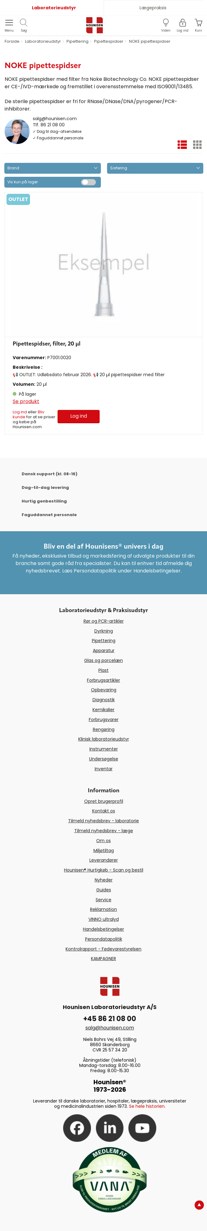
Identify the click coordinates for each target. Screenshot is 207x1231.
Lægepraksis (153, 8)
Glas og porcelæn (103, 660)
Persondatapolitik (103, 939)
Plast (103, 670)
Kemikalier (103, 710)
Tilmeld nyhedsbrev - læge (103, 831)
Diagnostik (104, 700)
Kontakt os (103, 811)
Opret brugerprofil (103, 801)
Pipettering (103, 640)
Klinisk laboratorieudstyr (103, 739)
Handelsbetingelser (103, 929)
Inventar (104, 769)
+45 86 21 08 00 (109, 1019)
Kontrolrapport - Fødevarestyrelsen (103, 949)
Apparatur (103, 650)
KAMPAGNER (103, 958)
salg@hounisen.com (55, 118)
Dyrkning (103, 631)
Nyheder (104, 880)
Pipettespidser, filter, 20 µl (46, 344)
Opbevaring (103, 690)
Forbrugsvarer (104, 719)
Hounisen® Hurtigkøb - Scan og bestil (103, 870)
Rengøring (103, 729)
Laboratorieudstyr (54, 8)
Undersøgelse (103, 759)
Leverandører (103, 860)
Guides (103, 890)
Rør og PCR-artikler (104, 621)
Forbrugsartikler (103, 680)
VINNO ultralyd (103, 919)
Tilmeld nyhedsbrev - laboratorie (103, 821)
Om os (103, 840)
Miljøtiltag (103, 850)
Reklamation (103, 909)
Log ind (20, 412)
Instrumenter (103, 749)
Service (103, 900)
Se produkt (26, 401)
